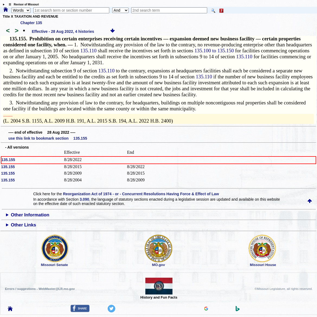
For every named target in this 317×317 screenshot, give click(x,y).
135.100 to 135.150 (214, 50)
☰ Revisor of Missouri (22, 4)
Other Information (30, 214)
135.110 (88, 50)
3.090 (84, 199)
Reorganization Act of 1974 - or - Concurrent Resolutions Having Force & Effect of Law (141, 194)
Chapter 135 (31, 23)
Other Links (23, 225)
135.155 (8, 160)
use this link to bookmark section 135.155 (47, 138)
